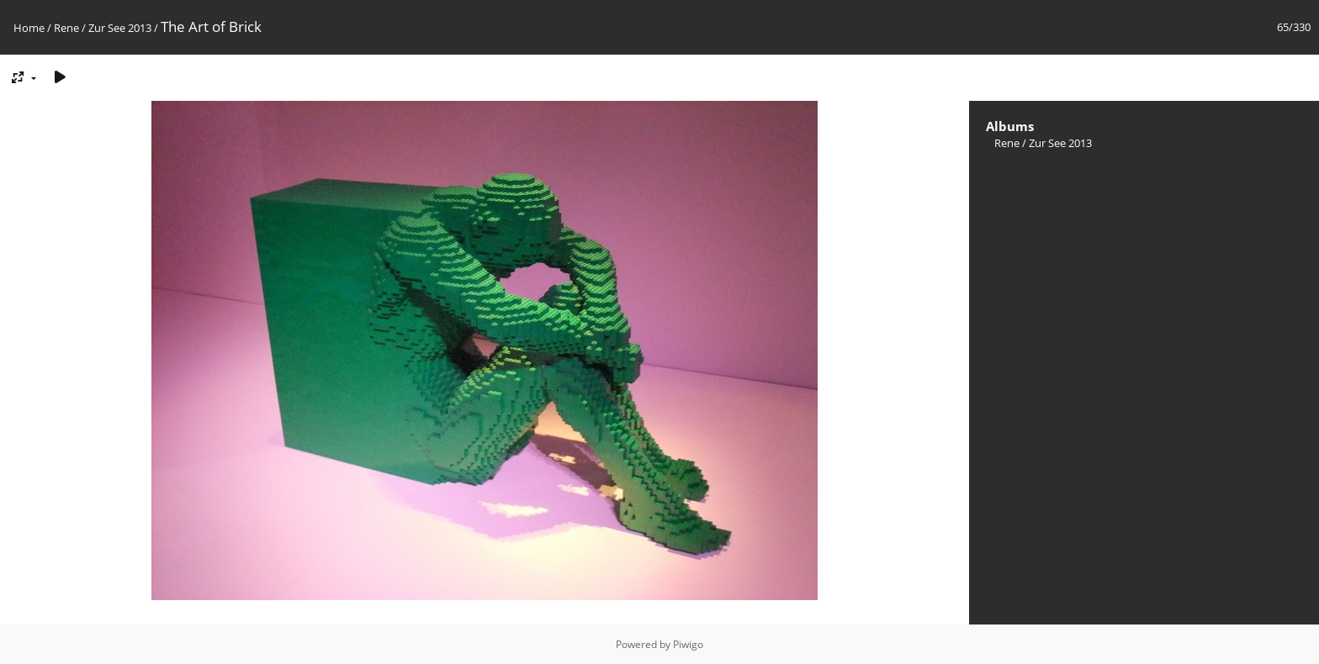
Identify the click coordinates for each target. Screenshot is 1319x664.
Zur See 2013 (119, 27)
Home (29, 27)
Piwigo (688, 644)
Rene (66, 27)
